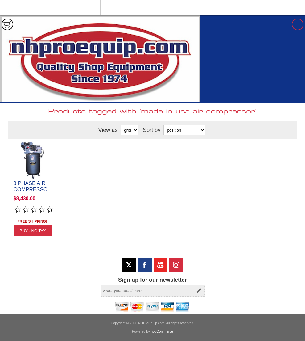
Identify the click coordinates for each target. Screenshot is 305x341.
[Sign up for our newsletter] (147, 290)
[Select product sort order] (184, 130)
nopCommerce (162, 331)
